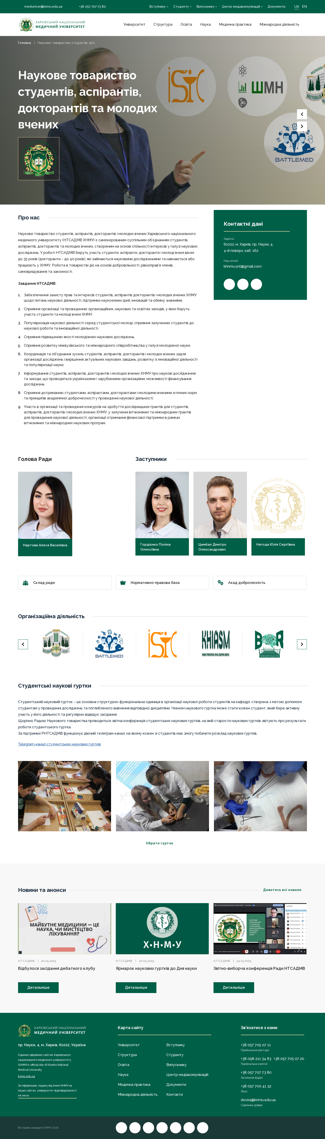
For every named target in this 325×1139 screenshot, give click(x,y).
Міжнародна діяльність (279, 24)
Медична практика (235, 24)
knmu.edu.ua (26, 1076)
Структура (162, 24)
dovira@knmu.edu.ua (258, 1100)
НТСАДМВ (26, 961)
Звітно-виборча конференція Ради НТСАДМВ (259, 968)
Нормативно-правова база (162, 582)
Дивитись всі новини (285, 890)
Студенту (181, 6)
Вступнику (157, 6)
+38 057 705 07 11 (256, 1045)
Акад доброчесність (260, 582)
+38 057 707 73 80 (89, 7)
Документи (276, 6)
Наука (205, 24)
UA (296, 7)
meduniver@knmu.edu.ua (40, 6)
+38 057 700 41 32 (256, 1086)
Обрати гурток (162, 843)
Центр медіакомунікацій (241, 6)
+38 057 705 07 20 (289, 1059)
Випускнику (205, 6)
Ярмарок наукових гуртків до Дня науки (156, 968)
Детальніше (38, 987)
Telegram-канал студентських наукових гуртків (59, 744)
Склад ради (65, 582)
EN (304, 7)
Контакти (174, 1094)
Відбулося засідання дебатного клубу (56, 968)
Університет (134, 24)
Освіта (186, 24)
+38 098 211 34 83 (256, 1059)
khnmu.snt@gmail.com (243, 266)
